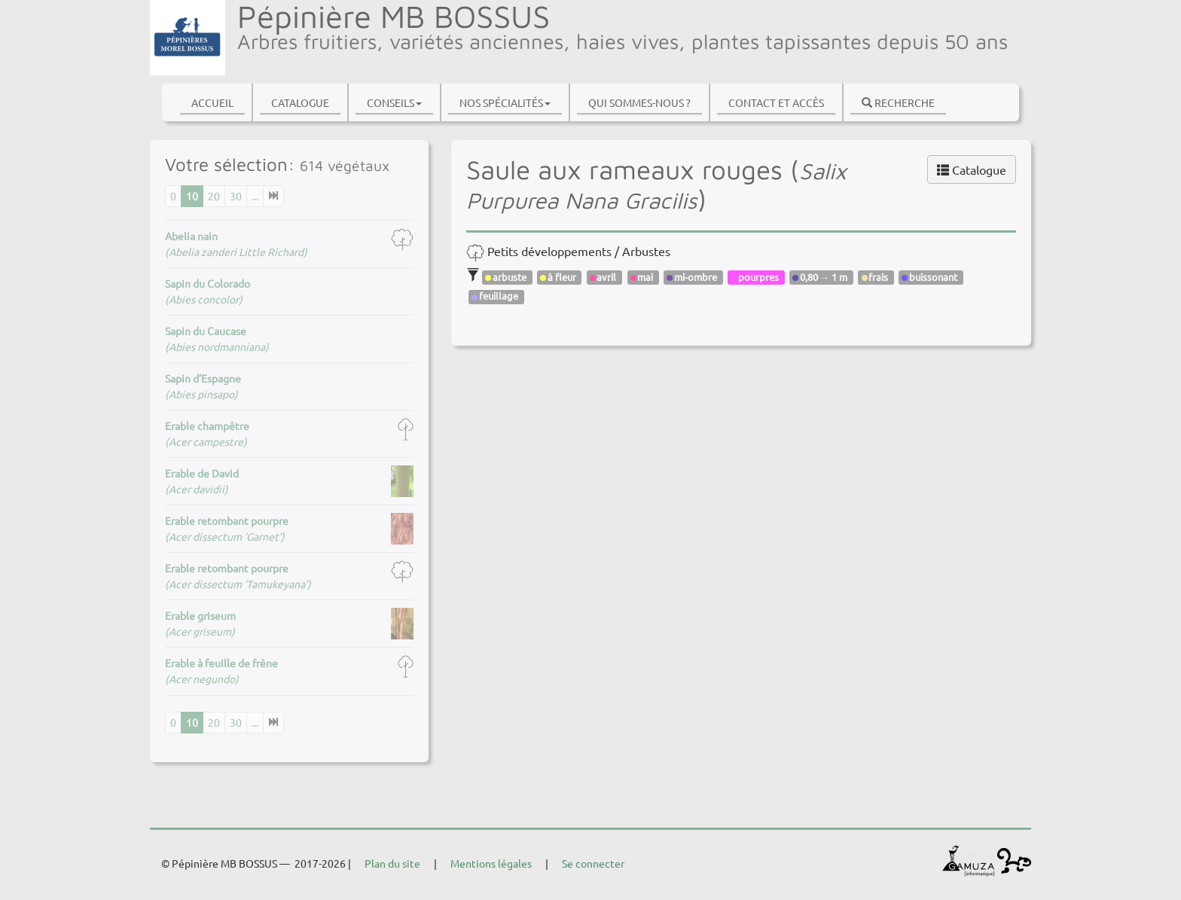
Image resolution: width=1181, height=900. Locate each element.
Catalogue (300, 102)
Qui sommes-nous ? (639, 102)
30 (236, 196)
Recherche (898, 102)
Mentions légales (491, 863)
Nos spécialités (505, 102)
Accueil (212, 102)
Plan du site (392, 863)
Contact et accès (776, 102)
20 (214, 196)
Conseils (394, 102)
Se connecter (593, 863)
